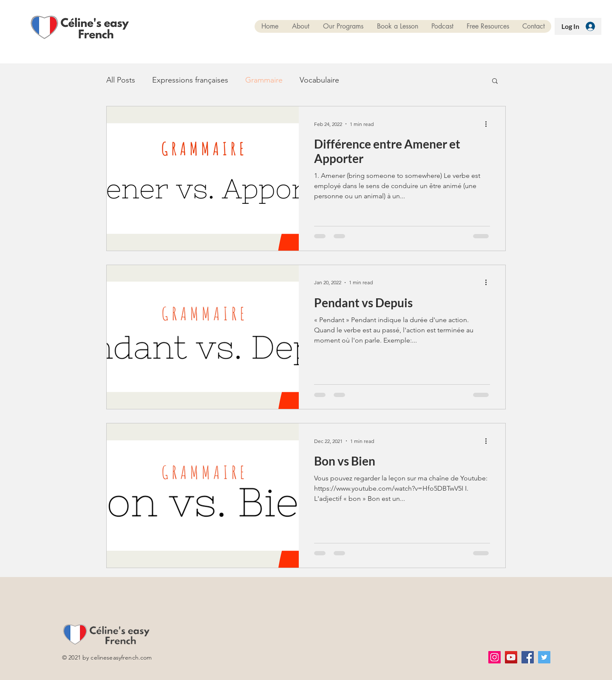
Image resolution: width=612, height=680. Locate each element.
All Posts (120, 80)
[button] (495, 81)
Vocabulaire (319, 80)
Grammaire (264, 80)
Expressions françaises (190, 80)
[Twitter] (544, 657)
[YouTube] (511, 657)
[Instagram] (494, 657)
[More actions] (489, 124)
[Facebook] (527, 657)
